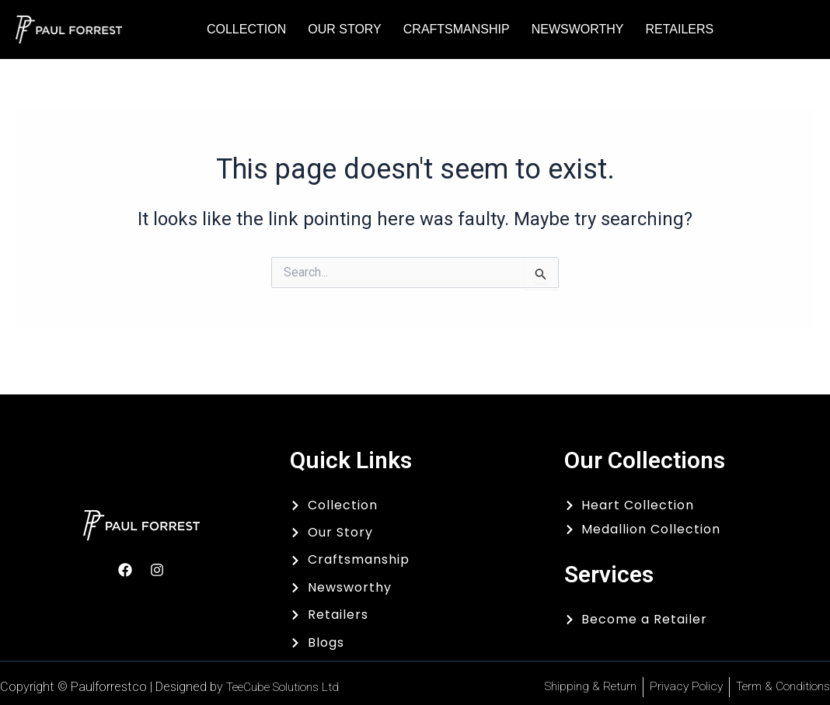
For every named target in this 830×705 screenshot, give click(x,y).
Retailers (679, 29)
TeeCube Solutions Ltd (289, 686)
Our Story (345, 29)
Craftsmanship (456, 29)
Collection (246, 29)
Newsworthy (578, 29)
